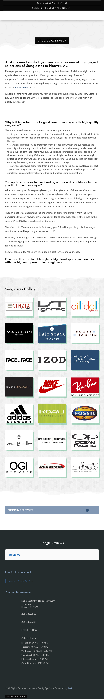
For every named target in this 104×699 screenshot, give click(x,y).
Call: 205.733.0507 (52, 40)
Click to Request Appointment (52, 8)
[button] (5, 563)
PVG (70, 688)
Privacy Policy (16, 696)
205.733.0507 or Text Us (52, 2)
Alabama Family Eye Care (21, 581)
